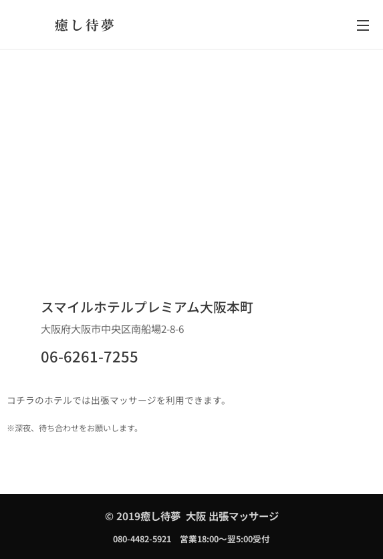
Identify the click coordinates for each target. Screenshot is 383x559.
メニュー (363, 25)
